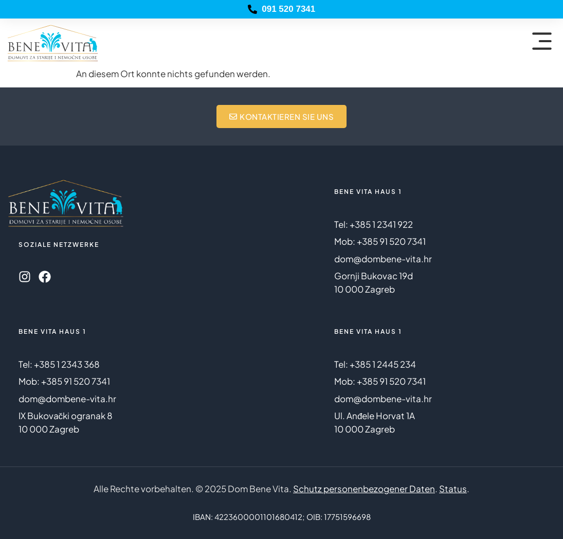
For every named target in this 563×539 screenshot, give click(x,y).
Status (453, 488)
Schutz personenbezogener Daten (364, 488)
